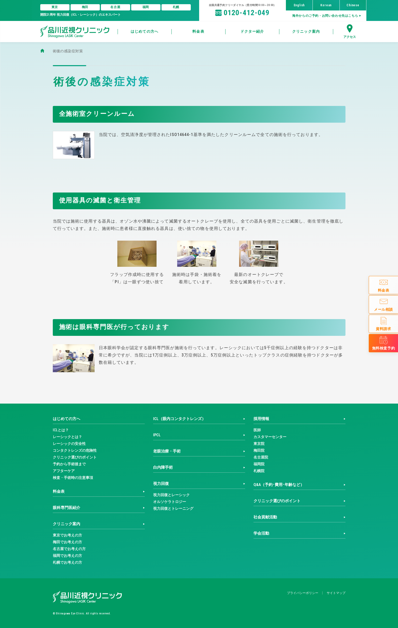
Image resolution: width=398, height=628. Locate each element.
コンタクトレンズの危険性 (75, 450)
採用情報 (261, 418)
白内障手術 (163, 467)
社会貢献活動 (265, 517)
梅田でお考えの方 (67, 542)
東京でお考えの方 (67, 535)
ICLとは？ (61, 430)
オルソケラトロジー (169, 502)
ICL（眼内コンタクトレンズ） (179, 418)
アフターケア (64, 471)
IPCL (157, 435)
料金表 (59, 491)
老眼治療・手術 (167, 451)
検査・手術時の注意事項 (73, 478)
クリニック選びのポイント (75, 457)
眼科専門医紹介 (66, 507)
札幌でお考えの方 (67, 562)
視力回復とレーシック (171, 495)
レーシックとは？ (67, 437)
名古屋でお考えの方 (69, 549)
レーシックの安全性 (69, 444)
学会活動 (261, 533)
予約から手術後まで (69, 464)
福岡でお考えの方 (67, 555)
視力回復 (161, 483)
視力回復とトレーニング (173, 508)
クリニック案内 (66, 524)
